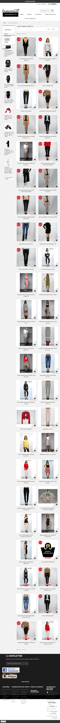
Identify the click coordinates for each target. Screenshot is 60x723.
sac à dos (11, 213)
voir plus (54, 718)
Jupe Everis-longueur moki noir (47, 111)
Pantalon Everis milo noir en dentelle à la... (48, 589)
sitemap (13, 701)
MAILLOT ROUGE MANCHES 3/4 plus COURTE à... (26, 482)
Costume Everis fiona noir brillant (26, 59)
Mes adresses (24, 696)
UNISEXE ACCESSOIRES (50, 14)
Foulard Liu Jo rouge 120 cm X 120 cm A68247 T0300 (8, 137)
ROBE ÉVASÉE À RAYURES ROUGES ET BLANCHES (26, 295)
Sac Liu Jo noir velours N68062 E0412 (8, 90)
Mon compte (25, 687)
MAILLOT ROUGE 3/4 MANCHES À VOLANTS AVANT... (48, 643)
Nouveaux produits (16, 689)
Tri (18, 29)
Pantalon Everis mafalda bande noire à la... (47, 137)
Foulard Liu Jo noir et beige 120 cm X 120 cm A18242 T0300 (9, 154)
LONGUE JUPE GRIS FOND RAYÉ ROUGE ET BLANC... (48, 349)
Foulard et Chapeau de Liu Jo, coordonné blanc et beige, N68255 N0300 (8, 190)
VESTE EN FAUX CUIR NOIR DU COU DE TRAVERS (26, 589)
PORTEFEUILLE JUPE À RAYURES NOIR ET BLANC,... (26, 164)
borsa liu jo (5, 209)
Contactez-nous (15, 691)
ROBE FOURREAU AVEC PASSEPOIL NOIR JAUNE (48, 535)
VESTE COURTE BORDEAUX (26, 429)
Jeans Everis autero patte (26, 244)
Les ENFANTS (38, 14)
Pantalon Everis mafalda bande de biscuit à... (26, 137)
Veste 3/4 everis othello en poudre (48, 217)
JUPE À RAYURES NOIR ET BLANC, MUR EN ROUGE (26, 376)
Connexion (52, 4)
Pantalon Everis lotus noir (26, 269)
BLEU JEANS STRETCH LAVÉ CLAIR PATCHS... (48, 376)
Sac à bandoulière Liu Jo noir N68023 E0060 (9, 105)
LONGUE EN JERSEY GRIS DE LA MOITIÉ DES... (26, 322)
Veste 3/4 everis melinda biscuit (26, 85)
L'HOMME (29, 14)
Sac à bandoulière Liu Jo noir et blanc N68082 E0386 (9, 121)
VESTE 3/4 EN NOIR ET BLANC (48, 269)
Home (4, 22)
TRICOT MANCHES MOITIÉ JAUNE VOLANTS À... (26, 455)
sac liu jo (5, 213)
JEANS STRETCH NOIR (26, 111)
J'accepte (3, 721)
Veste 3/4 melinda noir (48, 615)
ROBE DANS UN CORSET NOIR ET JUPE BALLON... (48, 322)
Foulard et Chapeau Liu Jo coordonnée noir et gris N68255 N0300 (9, 171)
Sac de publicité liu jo (11, 14)
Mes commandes (25, 689)
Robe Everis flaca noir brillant (48, 244)
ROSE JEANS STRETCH (48, 429)
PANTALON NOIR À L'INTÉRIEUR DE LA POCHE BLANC (26, 509)
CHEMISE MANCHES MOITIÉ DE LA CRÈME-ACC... (26, 349)
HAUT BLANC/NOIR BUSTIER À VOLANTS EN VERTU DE (26, 535)
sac (11, 209)
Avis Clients (52, 702)
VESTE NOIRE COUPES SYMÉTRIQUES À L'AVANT (26, 403)
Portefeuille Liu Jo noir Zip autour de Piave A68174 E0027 (8, 73)
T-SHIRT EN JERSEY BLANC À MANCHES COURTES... (48, 59)
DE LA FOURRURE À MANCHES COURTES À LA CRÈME (48, 509)
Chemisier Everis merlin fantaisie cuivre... (26, 643)
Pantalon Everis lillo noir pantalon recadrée (48, 164)
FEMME (21, 14)
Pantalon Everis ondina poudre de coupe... (47, 190)
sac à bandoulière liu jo (8, 211)
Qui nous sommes (16, 696)
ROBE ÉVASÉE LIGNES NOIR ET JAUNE (47, 294)
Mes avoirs (23, 694)
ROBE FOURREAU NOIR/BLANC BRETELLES (26, 562)
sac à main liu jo (7, 215)
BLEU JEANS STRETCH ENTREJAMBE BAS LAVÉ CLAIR (26, 616)
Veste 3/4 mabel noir (48, 85)
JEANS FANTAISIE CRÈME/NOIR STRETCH (48, 403)
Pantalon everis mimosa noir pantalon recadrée (26, 190)
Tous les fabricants (30, 18)
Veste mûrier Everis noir (47, 562)
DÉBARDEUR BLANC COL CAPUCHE (48, 454)
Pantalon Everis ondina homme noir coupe (26, 217)
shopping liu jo (6, 218)
